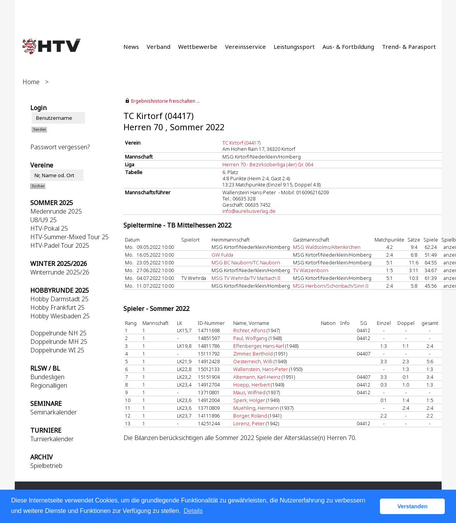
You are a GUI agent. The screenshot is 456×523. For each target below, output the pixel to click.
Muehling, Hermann (256, 407)
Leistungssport (294, 46)
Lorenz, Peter (249, 423)
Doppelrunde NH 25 (58, 333)
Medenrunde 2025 (56, 211)
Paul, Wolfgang (250, 338)
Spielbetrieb (46, 465)
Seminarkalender (53, 412)
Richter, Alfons (249, 330)
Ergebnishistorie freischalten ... (165, 101)
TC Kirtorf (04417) (241, 142)
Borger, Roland (250, 415)
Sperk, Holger (249, 400)
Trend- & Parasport (409, 46)
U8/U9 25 (43, 220)
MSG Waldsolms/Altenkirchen (327, 246)
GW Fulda (222, 254)
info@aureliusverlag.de (249, 210)
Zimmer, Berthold (253, 353)
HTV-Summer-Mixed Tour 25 (69, 237)
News (131, 46)
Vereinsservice (245, 46)
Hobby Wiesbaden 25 (60, 316)
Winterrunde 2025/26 (59, 272)
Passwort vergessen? (60, 147)
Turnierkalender (52, 439)
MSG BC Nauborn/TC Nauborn (246, 262)
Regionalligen (48, 385)
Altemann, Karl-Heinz (257, 376)
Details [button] (193, 510)
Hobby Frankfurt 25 (57, 307)
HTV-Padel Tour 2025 (59, 245)
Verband (158, 46)
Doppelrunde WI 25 (57, 350)
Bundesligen (47, 377)
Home (31, 82)
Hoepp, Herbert (251, 384)
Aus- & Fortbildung (348, 46)
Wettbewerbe (197, 46)
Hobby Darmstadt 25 (59, 299)
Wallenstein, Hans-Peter (260, 369)
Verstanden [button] (412, 506)
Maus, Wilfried (249, 392)
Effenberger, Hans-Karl (258, 345)
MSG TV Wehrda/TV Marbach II (246, 277)
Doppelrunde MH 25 (58, 341)
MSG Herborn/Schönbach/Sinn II (331, 285)
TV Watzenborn (310, 270)
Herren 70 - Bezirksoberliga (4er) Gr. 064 (267, 164)
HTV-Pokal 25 (49, 228)
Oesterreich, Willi (252, 361)
